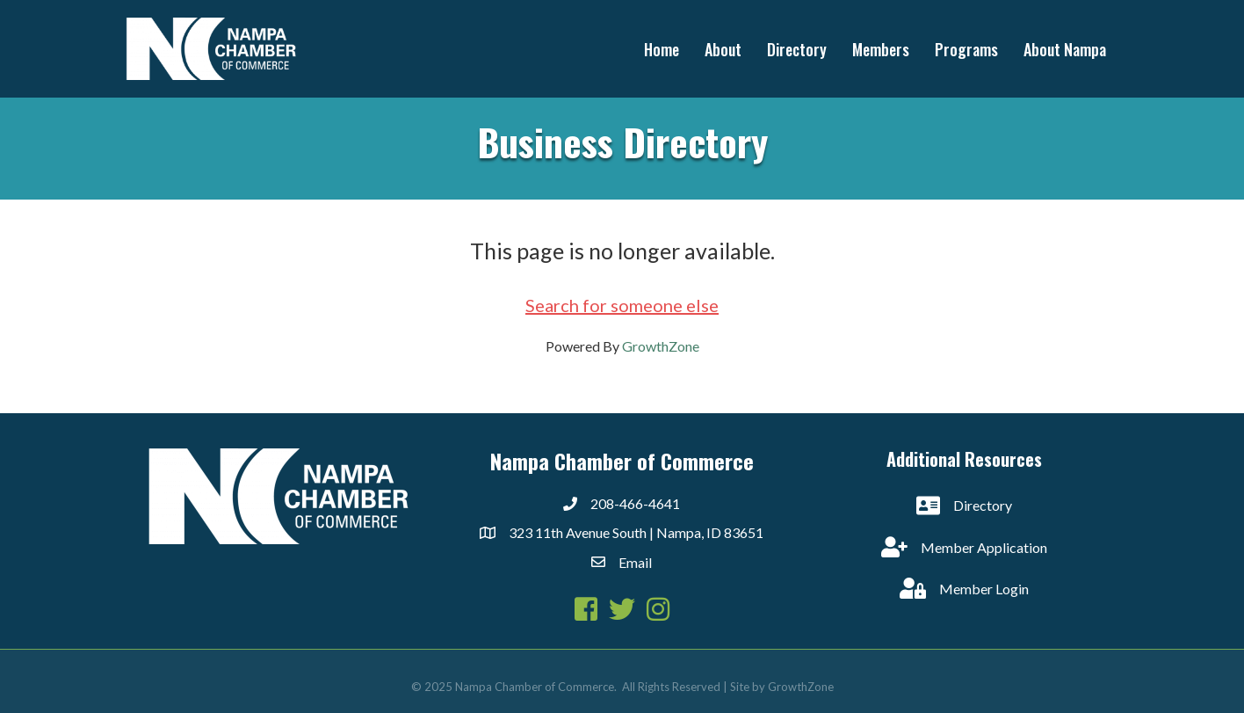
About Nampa (1064, 49)
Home (661, 49)
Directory (797, 49)
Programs (966, 49)
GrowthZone (660, 346)
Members (880, 49)
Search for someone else (622, 305)
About (723, 49)
